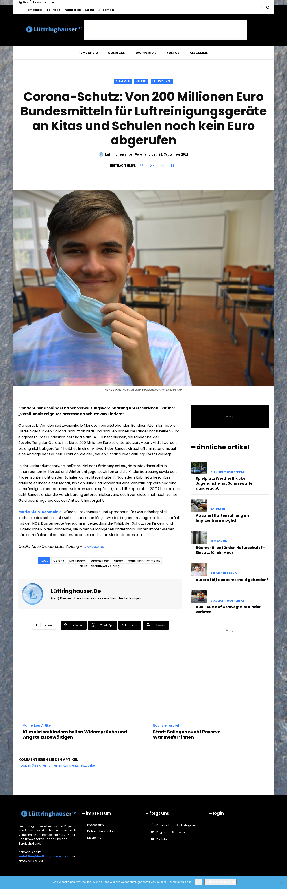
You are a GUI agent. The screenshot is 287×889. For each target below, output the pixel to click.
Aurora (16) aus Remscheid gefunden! (232, 579)
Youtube (161, 839)
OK (198, 882)
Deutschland (162, 81)
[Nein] (281, 882)
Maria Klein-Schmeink (39, 511)
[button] (267, 7)
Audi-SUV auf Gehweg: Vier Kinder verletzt (228, 609)
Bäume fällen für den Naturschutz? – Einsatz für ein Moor (231, 549)
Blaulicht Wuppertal (227, 471)
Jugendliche (100, 561)
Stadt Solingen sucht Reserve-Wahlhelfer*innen (188, 734)
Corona (58, 561)
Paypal (161, 832)
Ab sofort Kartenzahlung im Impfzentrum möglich (222, 517)
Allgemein (123, 81)
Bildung (141, 81)
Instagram (188, 825)
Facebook (163, 825)
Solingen (217, 508)
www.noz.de (93, 546)
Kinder (118, 561)
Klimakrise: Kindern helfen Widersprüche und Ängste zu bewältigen (75, 734)
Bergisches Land (223, 573)
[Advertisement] (165, 30)
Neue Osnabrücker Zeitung (100, 566)
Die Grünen (77, 561)
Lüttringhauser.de (118, 154)
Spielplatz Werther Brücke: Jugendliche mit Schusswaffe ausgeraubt (224, 482)
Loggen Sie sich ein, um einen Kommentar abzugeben (59, 765)
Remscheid (218, 540)
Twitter (181, 832)
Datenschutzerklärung (220, 882)
